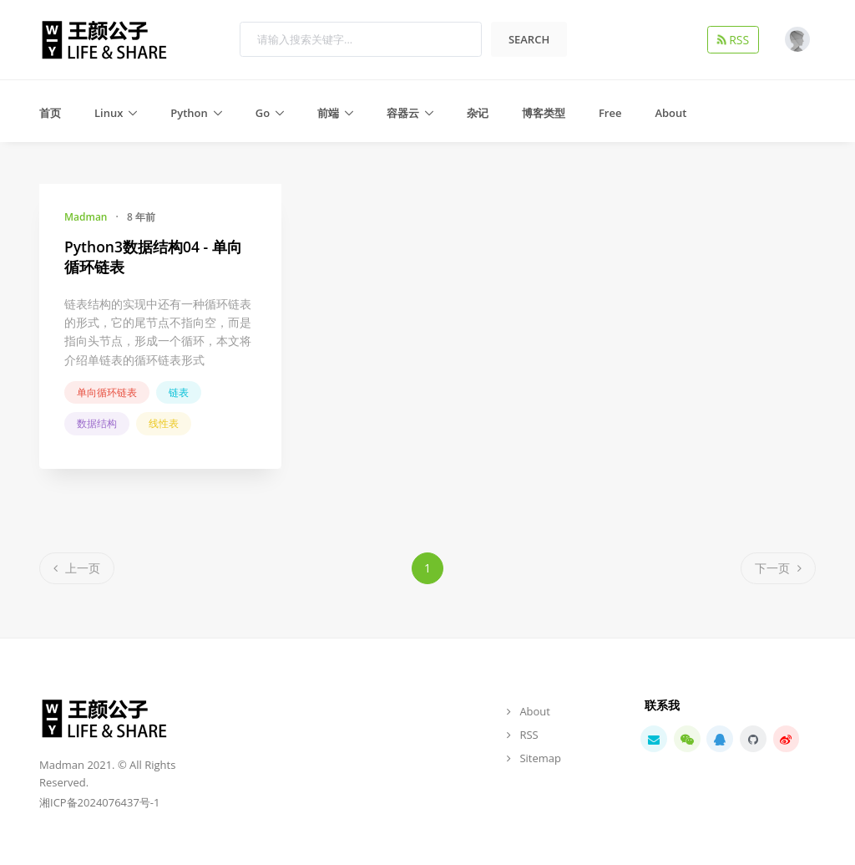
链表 (179, 392)
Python (189, 112)
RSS (736, 39)
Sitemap (540, 758)
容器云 (403, 112)
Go (262, 112)
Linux (108, 112)
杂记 (477, 112)
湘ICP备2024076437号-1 (99, 802)
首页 (50, 112)
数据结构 (97, 423)
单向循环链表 (107, 392)
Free (610, 112)
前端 (328, 112)
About (670, 112)
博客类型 (543, 112)
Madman (85, 217)
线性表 (164, 423)
